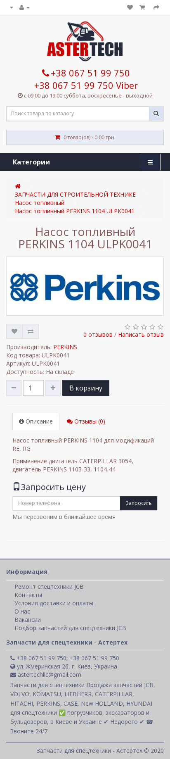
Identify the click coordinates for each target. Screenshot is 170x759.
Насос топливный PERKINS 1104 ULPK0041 (75, 211)
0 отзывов (98, 334)
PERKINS (65, 347)
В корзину (85, 388)
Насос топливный (39, 203)
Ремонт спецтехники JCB (49, 586)
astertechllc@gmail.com (45, 674)
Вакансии (27, 619)
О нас (22, 611)
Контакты (28, 595)
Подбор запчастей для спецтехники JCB (70, 628)
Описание (36, 421)
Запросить (138, 503)
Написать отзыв (141, 334)
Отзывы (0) (86, 421)
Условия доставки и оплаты (53, 603)
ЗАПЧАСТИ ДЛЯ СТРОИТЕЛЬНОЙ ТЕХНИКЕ (75, 194)
